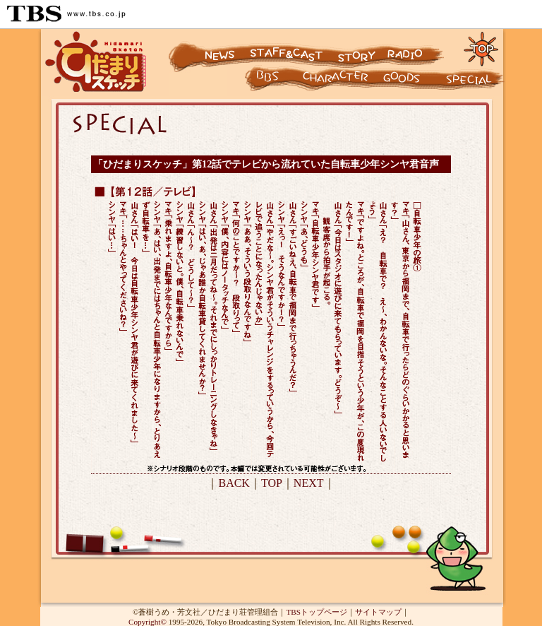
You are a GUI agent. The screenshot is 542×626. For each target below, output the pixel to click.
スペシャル (474, 81)
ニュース (207, 48)
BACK (233, 483)
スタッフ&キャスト (288, 48)
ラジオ (418, 48)
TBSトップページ (316, 612)
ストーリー (355, 48)
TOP (271, 483)
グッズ (411, 81)
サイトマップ (378, 612)
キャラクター (256, 81)
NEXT (309, 483)
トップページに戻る (481, 48)
